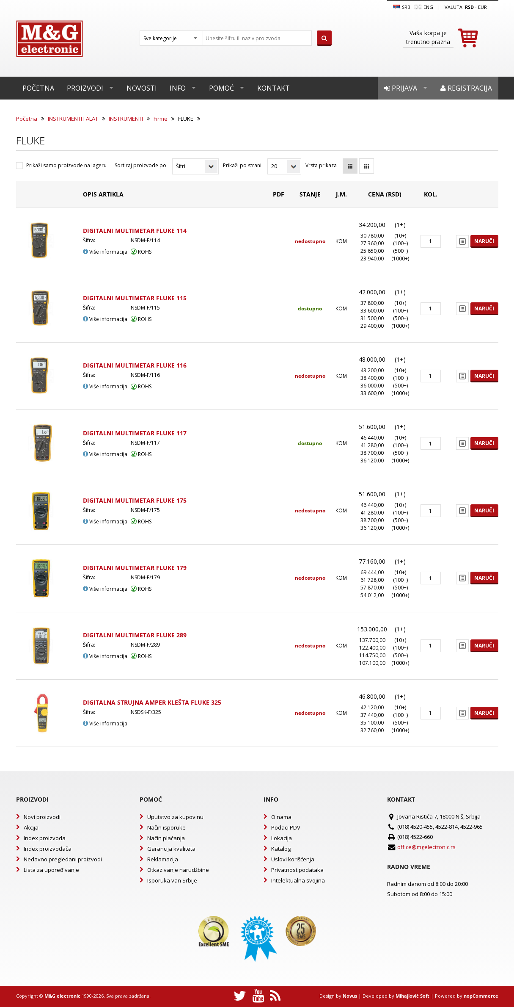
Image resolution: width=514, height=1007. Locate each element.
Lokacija (281, 838)
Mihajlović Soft (412, 996)
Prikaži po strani (242, 165)
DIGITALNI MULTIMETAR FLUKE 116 (135, 365)
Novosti (141, 88)
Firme (161, 118)
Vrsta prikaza (321, 165)
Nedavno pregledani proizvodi (63, 859)
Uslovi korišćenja (292, 859)
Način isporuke (166, 827)
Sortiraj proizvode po (140, 165)
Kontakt (273, 88)
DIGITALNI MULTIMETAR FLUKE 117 (135, 433)
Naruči (484, 241)
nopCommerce (481, 996)
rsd (469, 7)
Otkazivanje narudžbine (178, 870)
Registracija (466, 88)
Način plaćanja (166, 838)
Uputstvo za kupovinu (175, 817)
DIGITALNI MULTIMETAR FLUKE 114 (135, 231)
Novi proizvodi (42, 817)
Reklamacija (162, 859)
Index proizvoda (45, 838)
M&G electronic (62, 996)
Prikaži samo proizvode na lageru (66, 165)
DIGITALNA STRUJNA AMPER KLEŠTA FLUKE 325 (152, 702)
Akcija (31, 827)
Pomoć (221, 88)
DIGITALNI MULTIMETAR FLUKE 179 (135, 568)
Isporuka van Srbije (172, 880)
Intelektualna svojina (298, 880)
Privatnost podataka (297, 870)
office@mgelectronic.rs (426, 847)
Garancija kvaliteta (171, 848)
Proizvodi (85, 88)
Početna (38, 88)
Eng (424, 7)
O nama (281, 817)
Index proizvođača (47, 848)
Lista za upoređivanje (51, 870)
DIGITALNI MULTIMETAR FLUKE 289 (135, 635)
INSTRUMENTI (126, 118)
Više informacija (105, 251)
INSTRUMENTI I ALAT (73, 118)
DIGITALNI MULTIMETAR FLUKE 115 (135, 298)
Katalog (281, 848)
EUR (482, 7)
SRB (401, 7)
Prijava (400, 88)
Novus (350, 996)
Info (178, 88)
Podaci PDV (285, 827)
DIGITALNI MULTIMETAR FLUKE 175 (135, 500)
